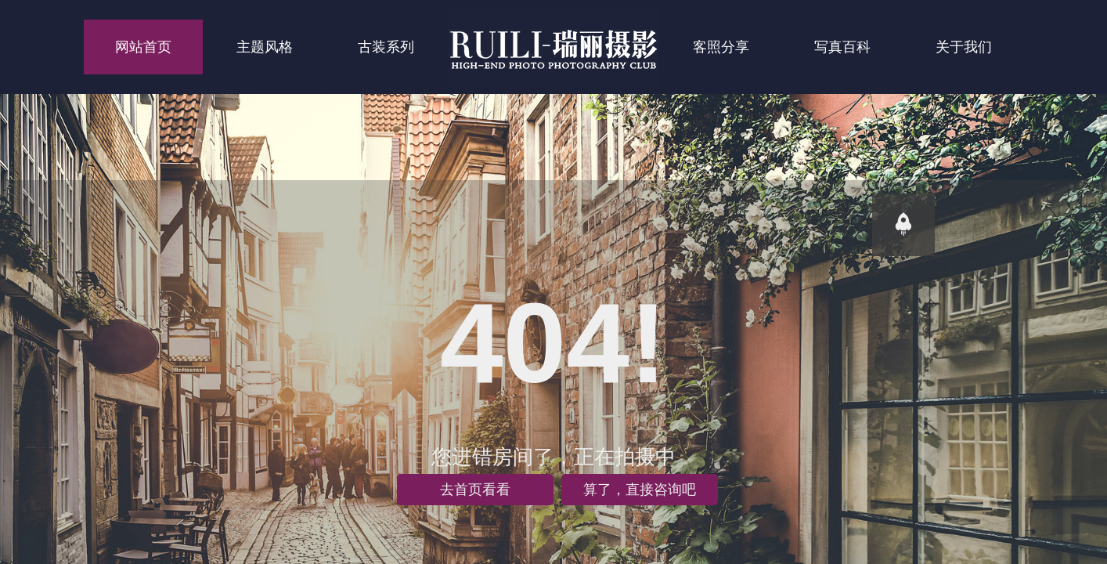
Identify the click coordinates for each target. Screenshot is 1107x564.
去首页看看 (475, 489)
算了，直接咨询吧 (639, 489)
